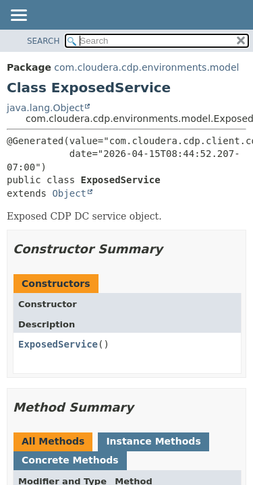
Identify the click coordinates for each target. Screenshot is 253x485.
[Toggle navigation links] (18, 16)
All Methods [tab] (53, 441)
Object (69, 193)
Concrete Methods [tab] (70, 460)
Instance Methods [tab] (153, 441)
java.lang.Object (45, 107)
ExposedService (58, 344)
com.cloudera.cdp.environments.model (146, 67)
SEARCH (43, 41)
